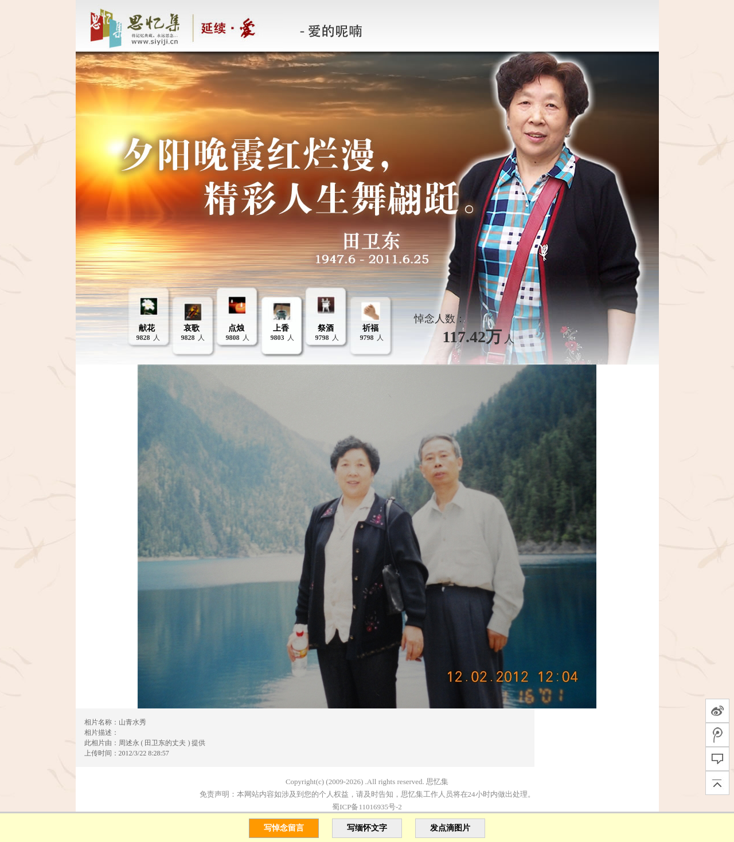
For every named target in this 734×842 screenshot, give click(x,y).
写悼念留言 (284, 828)
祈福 (370, 328)
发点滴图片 (450, 828)
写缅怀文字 (367, 828)
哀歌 (192, 328)
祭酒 (326, 328)
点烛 (236, 328)
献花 (147, 328)
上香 (281, 328)
